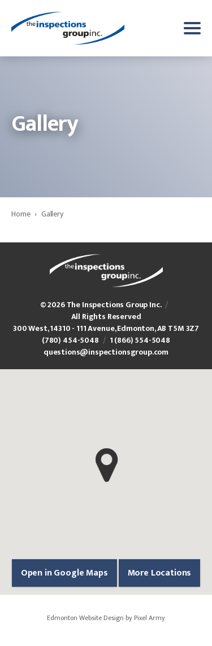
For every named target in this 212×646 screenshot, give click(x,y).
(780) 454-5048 (70, 340)
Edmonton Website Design (85, 617)
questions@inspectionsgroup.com (106, 352)
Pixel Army (149, 617)
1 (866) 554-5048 (140, 340)
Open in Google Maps (64, 573)
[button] (106, 465)
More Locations (160, 573)
